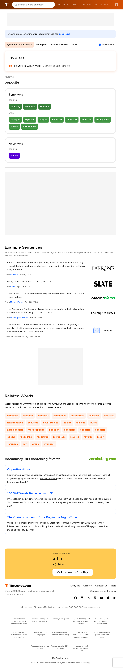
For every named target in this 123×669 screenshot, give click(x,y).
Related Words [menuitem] (59, 44)
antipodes (12, 415)
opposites (69, 429)
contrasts (94, 415)
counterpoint (50, 422)
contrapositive (15, 422)
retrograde (59, 436)
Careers (87, 585)
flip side (67, 422)
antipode (28, 415)
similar (14, 155)
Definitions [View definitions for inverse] (108, 44)
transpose (12, 444)
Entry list (75, 585)
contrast (109, 415)
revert (100, 436)
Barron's (14, 274)
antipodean (59, 415)
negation (54, 429)
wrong (35, 444)
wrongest (49, 444)
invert (93, 422)
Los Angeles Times (19, 317)
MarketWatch (16, 302)
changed (15, 119)
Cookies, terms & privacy (103, 591)
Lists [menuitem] (74, 44)
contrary (15, 106)
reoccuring (26, 436)
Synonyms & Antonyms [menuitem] (19, 44)
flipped (43, 119)
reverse (44, 106)
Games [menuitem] (75, 5)
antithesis (43, 415)
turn (25, 444)
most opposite (36, 429)
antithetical (77, 415)
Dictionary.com (116, 4)
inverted (57, 119)
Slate (12, 286)
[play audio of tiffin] (54, 564)
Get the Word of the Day (72, 572)
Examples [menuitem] (41, 44)
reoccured (42, 436)
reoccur (11, 436)
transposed (102, 119)
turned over (29, 126)
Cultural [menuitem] (86, 5)
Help (113, 585)
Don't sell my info (60, 658)
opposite (85, 429)
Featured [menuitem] (63, 5)
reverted (86, 119)
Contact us (101, 585)
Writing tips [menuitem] (101, 5)
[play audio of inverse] (10, 66)
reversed (72, 119)
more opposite (15, 429)
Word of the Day (61, 553)
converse (30, 106)
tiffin (57, 558)
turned (14, 126)
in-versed (64, 33)
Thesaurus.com (7, 5)
